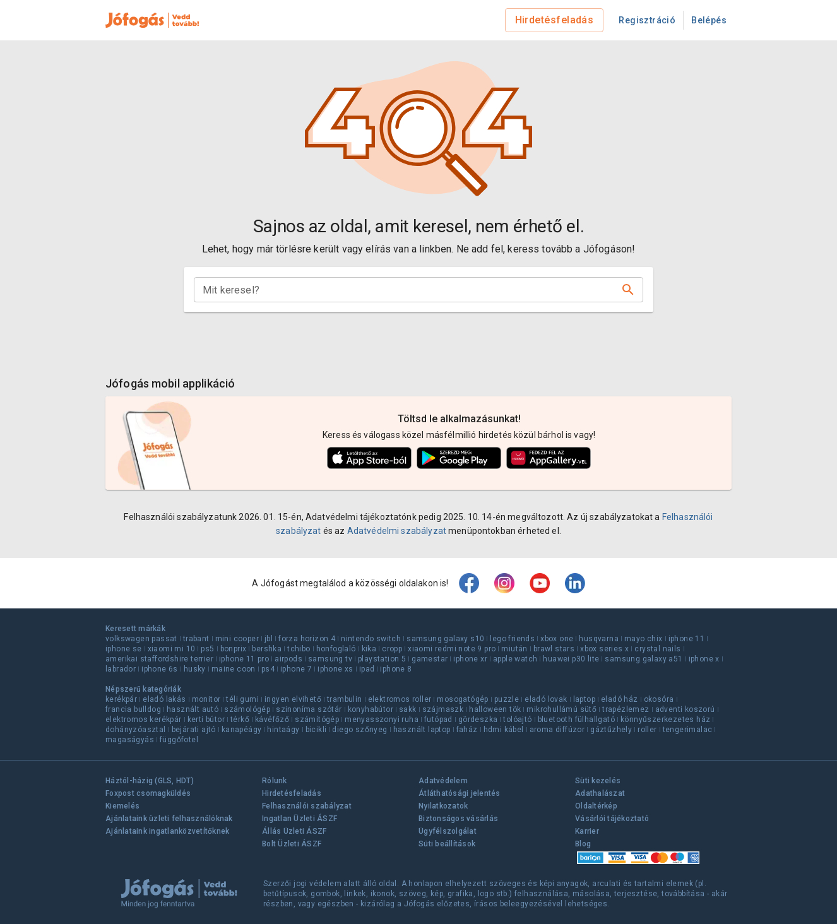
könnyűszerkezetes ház (665, 719)
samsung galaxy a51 (643, 658)
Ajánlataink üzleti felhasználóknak (169, 818)
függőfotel (179, 739)
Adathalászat (600, 793)
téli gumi (242, 699)
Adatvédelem (443, 780)
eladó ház (619, 699)
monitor (206, 699)
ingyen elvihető (292, 699)
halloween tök (495, 709)
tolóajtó (517, 719)
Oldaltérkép (596, 806)
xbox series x (604, 648)
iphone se (123, 648)
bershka (267, 648)
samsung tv (330, 658)
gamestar (430, 658)
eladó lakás (164, 699)
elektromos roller (400, 699)
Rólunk (274, 780)
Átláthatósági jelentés (459, 793)
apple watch (515, 658)
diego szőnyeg (359, 729)
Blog (583, 843)
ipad (367, 669)
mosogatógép (462, 699)
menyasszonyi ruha (381, 719)
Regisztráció (647, 20)
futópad (438, 719)
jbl (268, 638)
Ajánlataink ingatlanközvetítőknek (167, 831)
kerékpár (121, 699)
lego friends (512, 638)
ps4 (268, 669)
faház (467, 729)
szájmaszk (443, 709)
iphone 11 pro (244, 658)
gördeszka (478, 719)
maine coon (233, 669)
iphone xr (470, 658)
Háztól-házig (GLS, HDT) (149, 780)
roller (647, 729)
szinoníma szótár (308, 709)
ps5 (207, 648)
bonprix (233, 648)
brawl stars (553, 648)
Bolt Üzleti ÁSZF (291, 843)
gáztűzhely (611, 729)
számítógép (317, 719)
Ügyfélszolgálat (447, 831)
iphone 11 (686, 638)
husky (195, 669)
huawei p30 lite (571, 658)
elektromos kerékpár (143, 719)
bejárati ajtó (194, 729)
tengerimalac (688, 729)
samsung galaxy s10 (445, 638)
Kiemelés (122, 806)
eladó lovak (546, 699)
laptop (584, 699)
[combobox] (408, 290)
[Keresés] (628, 289)
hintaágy (283, 729)
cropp (392, 648)
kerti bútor (206, 719)
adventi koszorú (685, 709)
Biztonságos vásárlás (458, 818)
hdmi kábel (504, 729)
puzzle (506, 699)
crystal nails (657, 648)
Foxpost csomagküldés (148, 793)
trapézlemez (625, 709)
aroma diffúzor (557, 729)
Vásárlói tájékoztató (612, 818)
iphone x (704, 658)
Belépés (709, 20)
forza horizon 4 (306, 638)
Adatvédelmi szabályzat (396, 531)
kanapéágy (242, 729)
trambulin (344, 699)
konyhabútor (370, 709)
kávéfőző (272, 719)
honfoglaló (336, 648)
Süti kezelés (597, 780)
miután (514, 648)
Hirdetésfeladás (554, 20)
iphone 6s (159, 669)
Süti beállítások (446, 843)
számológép (247, 709)
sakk (408, 709)
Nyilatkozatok (443, 806)
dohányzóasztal (135, 729)
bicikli (316, 729)
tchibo (298, 648)
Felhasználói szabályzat (307, 806)
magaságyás (129, 739)
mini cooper (237, 638)
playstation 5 (382, 658)
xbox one (556, 638)
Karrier (587, 831)
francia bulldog (133, 709)
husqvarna (599, 638)
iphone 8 (396, 669)
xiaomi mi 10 (172, 648)
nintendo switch (371, 638)
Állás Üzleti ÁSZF (294, 831)
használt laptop (422, 729)
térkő (239, 719)
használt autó (192, 709)
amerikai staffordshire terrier (159, 658)
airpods (288, 658)
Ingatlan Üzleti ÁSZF (299, 818)
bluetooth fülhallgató (576, 719)
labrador (120, 669)
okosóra (659, 699)
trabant (196, 638)
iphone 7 (296, 669)
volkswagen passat (141, 638)
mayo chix (643, 638)
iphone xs (335, 669)
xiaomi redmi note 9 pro (452, 648)
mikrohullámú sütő (561, 709)
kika (369, 648)
